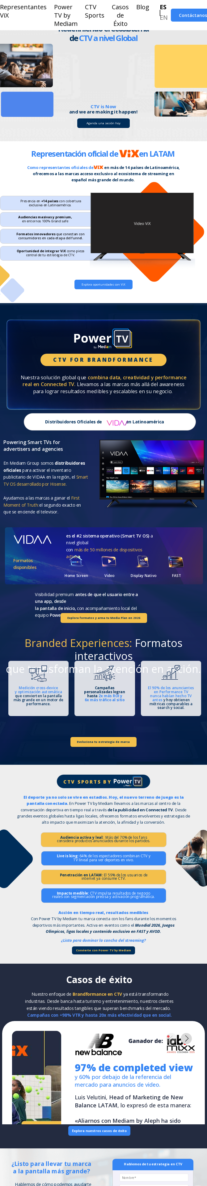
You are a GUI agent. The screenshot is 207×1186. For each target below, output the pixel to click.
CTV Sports (94, 11)
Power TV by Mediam (66, 15)
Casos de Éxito (120, 15)
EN (164, 17)
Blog (142, 7)
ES (163, 7)
